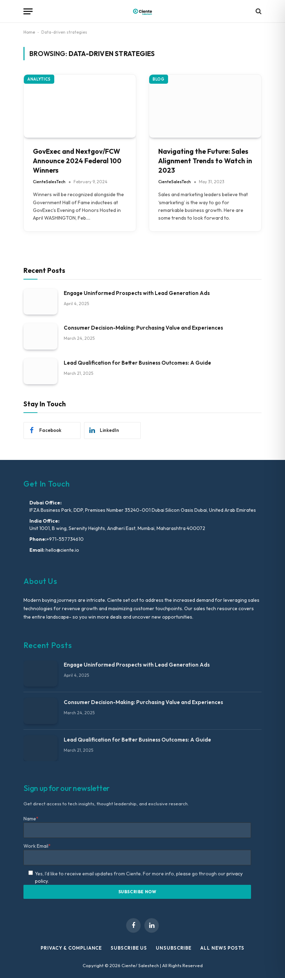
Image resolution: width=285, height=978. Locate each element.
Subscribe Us (129, 948)
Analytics (39, 79)
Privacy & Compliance (71, 948)
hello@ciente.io (61, 550)
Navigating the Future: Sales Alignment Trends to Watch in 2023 (205, 160)
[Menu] (28, 11)
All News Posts (222, 948)
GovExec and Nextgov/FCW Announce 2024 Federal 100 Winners (77, 160)
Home (29, 32)
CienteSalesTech (49, 181)
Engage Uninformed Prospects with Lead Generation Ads (137, 293)
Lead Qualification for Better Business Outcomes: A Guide (137, 362)
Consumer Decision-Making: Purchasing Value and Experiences (143, 327)
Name (31, 818)
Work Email (37, 846)
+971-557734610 (65, 539)
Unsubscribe (174, 948)
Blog (159, 79)
